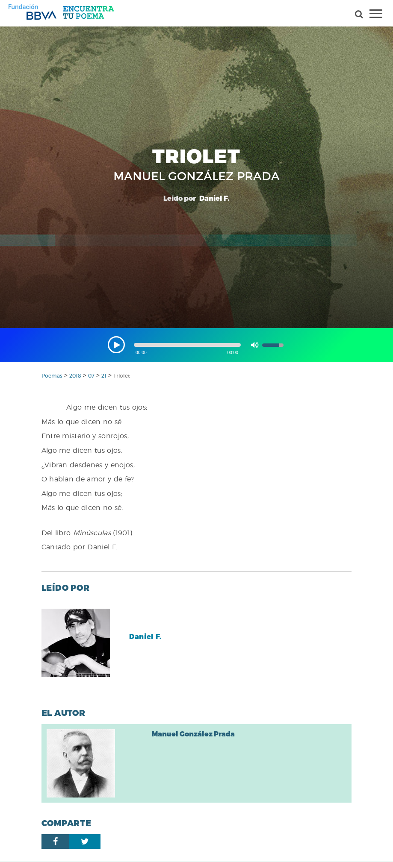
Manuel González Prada (193, 734)
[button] (116, 344)
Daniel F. (145, 636)
